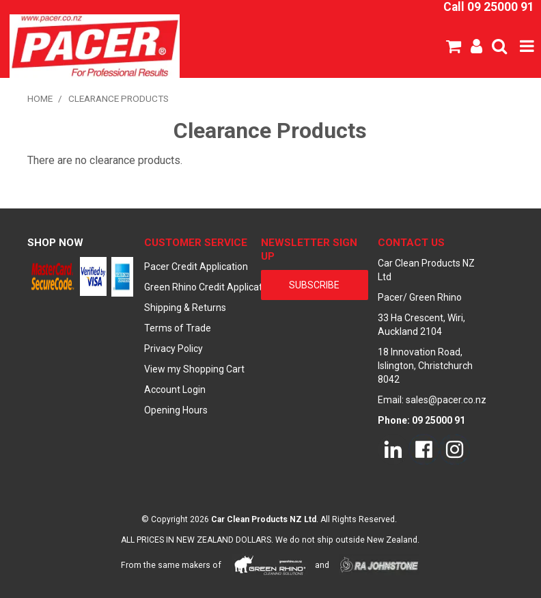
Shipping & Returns (185, 307)
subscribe (314, 285)
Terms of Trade (177, 328)
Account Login (175, 389)
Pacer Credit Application (196, 266)
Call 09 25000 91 (488, 7)
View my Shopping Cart (194, 369)
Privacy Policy (173, 348)
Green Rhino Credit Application (197, 287)
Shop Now (55, 242)
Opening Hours (176, 410)
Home (40, 98)
